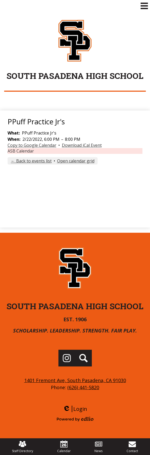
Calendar (64, 446)
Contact (132, 446)
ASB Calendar (21, 151)
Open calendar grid (75, 161)
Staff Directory (22, 446)
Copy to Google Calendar (32, 145)
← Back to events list (31, 161)
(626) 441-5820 (83, 387)
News (98, 446)
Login (75, 409)
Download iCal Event (82, 145)
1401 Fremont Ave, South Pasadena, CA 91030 (75, 380)
